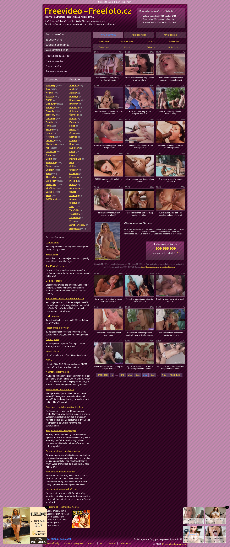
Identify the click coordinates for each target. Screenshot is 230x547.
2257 (102, 543)
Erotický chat (54, 39)
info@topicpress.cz (149, 267)
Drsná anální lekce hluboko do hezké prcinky (140, 146)
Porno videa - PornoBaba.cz (60, 389)
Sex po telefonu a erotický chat (61, 489)
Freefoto (74, 79)
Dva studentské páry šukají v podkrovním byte (108, 79)
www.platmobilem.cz (166, 267)
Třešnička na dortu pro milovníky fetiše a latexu (140, 300)
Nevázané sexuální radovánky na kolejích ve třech (108, 367)
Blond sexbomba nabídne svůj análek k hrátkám (140, 214)
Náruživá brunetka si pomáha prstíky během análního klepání (139, 334)
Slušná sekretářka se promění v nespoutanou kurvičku (170, 367)
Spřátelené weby (51, 543)
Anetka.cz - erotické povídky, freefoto (64, 407)
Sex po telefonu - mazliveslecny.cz (63, 451)
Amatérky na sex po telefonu (60, 471)
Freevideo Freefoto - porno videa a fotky (88, 11)
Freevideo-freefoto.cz (174, 544)
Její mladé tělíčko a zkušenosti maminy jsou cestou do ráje (139, 367)
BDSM (49, 360)
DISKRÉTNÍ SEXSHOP (58, 56)
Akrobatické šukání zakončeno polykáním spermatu (171, 146)
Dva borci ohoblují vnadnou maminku (170, 180)
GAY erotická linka (57, 49)
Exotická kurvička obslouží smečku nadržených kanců (170, 214)
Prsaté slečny (104, 47)
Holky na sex (52, 316)
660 (164, 374)
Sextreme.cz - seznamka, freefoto (63, 507)
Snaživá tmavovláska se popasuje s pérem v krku (139, 79)
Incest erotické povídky (57, 327)
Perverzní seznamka (56, 71)
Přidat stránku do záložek (57, 539)
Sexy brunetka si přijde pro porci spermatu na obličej (108, 300)
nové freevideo (108, 34)
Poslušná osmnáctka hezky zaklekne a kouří (108, 214)
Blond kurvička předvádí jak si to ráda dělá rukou (108, 112)
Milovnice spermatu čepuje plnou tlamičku (140, 180)
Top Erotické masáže (56, 266)
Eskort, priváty (53, 66)
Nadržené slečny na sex (58, 372)
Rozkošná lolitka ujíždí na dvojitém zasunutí (140, 112)
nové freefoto (171, 34)
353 (153, 374)
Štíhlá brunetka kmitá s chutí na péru (108, 180)
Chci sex (128, 47)
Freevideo (52, 79)
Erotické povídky (123, 2)
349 (123, 374)
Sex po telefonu (105, 2)
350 (130, 374)
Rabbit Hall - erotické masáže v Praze (65, 298)
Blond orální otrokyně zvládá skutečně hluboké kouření (170, 79)
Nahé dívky (174, 41)
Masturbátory (52, 351)
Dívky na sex (174, 47)
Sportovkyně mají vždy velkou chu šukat (108, 334)
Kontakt (91, 543)
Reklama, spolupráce (73, 543)
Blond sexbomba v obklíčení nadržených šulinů (171, 334)
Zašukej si (151, 47)
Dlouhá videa (52, 242)
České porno (52, 339)
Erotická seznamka (57, 44)
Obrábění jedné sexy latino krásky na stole (170, 300)
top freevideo (139, 34)
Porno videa (52, 254)
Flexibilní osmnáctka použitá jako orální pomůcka (108, 146)
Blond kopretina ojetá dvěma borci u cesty (170, 112)
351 (138, 374)
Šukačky (151, 41)
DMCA (112, 543)
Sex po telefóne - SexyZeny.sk (61, 430)
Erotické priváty (127, 41)
